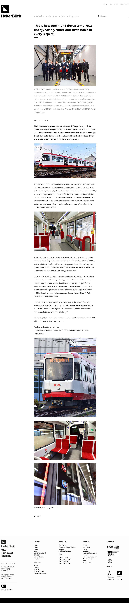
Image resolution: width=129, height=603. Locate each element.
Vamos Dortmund (40, 553)
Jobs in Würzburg (64, 563)
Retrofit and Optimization (67, 547)
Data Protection (88, 559)
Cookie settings (88, 563)
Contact (123, 4)
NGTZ (36, 547)
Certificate (110, 542)
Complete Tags (39, 571)
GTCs (84, 561)
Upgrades (74, 16)
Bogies (36, 565)
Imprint (85, 555)
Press (85, 545)
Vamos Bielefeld (39, 557)
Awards (109, 566)
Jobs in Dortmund (65, 560)
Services (61, 549)
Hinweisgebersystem (90, 557)
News (85, 549)
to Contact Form (6, 589)
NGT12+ (36, 545)
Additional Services (65, 551)
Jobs (63, 16)
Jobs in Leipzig (63, 558)
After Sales (114, 4)
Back (39, 516)
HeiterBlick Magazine (90, 553)
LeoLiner (37, 559)
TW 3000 (37, 555)
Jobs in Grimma (64, 561)
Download (86, 547)
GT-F (35, 551)
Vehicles (40, 16)
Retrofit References (40, 573)
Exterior (36, 569)
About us (52, 16)
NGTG (36, 549)
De (103, 4)
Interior (36, 567)
